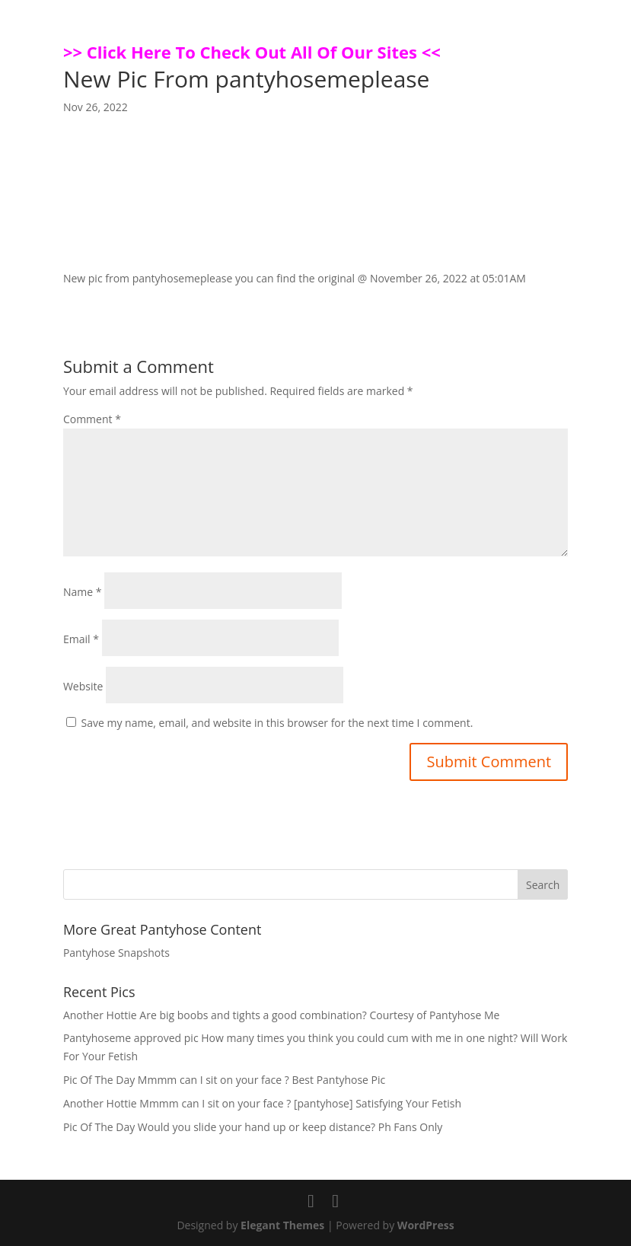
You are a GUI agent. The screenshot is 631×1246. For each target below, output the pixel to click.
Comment (92, 419)
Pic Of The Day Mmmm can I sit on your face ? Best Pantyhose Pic (224, 1079)
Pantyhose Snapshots (116, 952)
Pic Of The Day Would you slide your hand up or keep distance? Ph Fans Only (252, 1127)
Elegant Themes (282, 1225)
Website (83, 686)
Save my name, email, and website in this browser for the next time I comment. (277, 722)
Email (81, 639)
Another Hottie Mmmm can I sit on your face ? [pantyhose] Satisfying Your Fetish (262, 1103)
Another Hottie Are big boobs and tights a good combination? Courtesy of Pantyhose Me (281, 1015)
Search (542, 885)
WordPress (425, 1225)
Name (82, 592)
